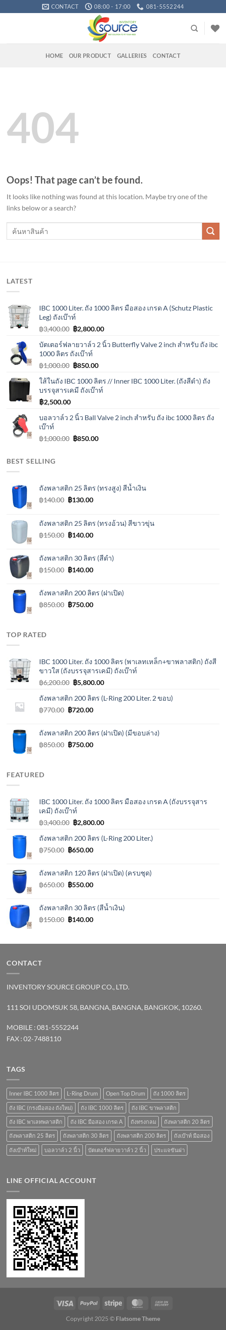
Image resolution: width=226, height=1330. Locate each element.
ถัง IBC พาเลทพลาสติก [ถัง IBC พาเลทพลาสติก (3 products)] (35, 1121)
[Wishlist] (215, 28)
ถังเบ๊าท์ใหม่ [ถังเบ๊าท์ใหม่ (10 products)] (22, 1149)
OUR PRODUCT (90, 55)
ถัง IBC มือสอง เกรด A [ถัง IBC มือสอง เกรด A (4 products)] (96, 1121)
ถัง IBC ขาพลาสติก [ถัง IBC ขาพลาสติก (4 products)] (154, 1107)
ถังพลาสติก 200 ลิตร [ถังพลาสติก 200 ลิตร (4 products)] (141, 1135)
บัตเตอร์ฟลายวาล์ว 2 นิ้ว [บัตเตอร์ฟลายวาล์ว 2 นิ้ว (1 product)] (117, 1149)
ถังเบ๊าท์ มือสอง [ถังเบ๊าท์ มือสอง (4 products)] (192, 1135)
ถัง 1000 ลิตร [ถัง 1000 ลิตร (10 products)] (169, 1093)
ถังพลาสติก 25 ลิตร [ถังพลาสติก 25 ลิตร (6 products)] (32, 1135)
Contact (166, 55)
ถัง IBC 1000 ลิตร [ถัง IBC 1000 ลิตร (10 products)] (102, 1107)
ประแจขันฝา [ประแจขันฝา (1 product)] (169, 1149)
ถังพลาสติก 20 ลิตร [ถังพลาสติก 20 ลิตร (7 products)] (187, 1121)
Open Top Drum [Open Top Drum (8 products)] (125, 1093)
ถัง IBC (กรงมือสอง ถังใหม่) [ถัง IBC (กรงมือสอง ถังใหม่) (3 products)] (41, 1107)
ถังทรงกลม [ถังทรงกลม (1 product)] (143, 1121)
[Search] (194, 28)
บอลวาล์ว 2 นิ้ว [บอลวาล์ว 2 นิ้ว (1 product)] (62, 1149)
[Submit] (210, 231)
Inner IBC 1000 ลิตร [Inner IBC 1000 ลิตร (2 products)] (34, 1093)
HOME (54, 55)
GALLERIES (132, 55)
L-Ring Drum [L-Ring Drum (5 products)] (82, 1093)
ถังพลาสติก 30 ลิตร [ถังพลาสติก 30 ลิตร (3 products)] (86, 1135)
